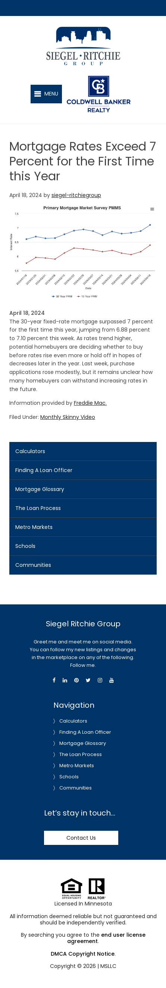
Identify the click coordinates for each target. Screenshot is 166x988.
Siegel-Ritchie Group (91, 29)
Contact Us (81, 838)
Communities (33, 565)
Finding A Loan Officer (43, 470)
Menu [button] (51, 93)
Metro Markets (34, 527)
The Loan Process (38, 508)
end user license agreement (106, 938)
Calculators (30, 451)
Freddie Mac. (90, 403)
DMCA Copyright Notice (83, 954)
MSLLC (108, 966)
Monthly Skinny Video (67, 417)
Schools (25, 546)
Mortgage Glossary (39, 489)
